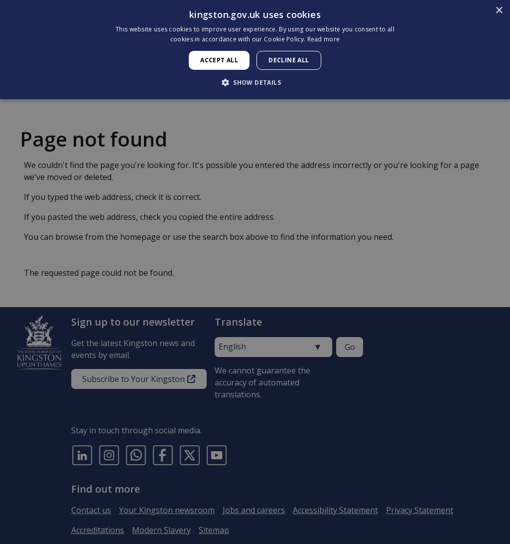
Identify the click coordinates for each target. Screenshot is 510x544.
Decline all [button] (288, 60)
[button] (255, 82)
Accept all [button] (219, 60)
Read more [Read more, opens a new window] (323, 39)
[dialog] (255, 49)
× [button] (499, 10)
